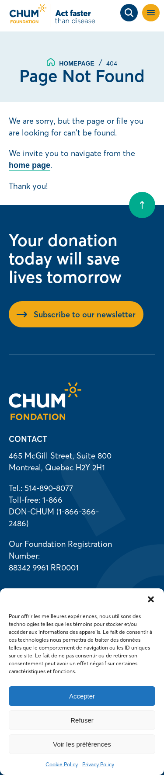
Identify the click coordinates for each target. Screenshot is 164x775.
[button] (151, 599)
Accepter (82, 696)
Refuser (82, 720)
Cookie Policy (61, 764)
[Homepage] (45, 417)
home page (29, 165)
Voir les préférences (82, 744)
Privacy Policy (98, 764)
